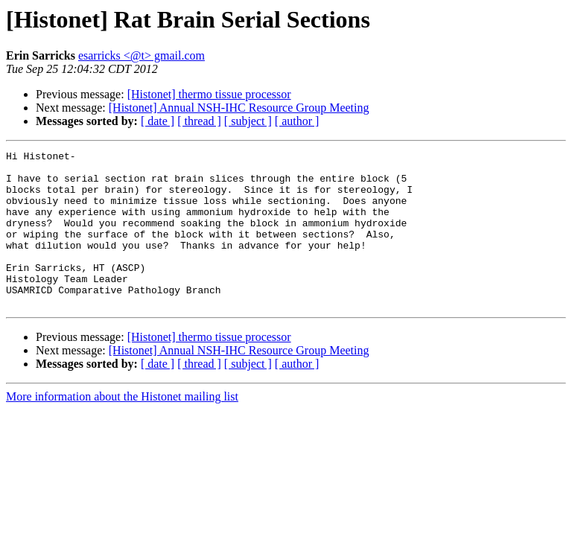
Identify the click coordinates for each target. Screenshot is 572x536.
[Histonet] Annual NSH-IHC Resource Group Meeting (239, 107)
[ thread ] (199, 121)
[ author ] (297, 121)
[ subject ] (248, 121)
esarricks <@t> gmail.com (141, 55)
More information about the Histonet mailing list (122, 427)
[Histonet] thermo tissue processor (209, 94)
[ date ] (157, 121)
